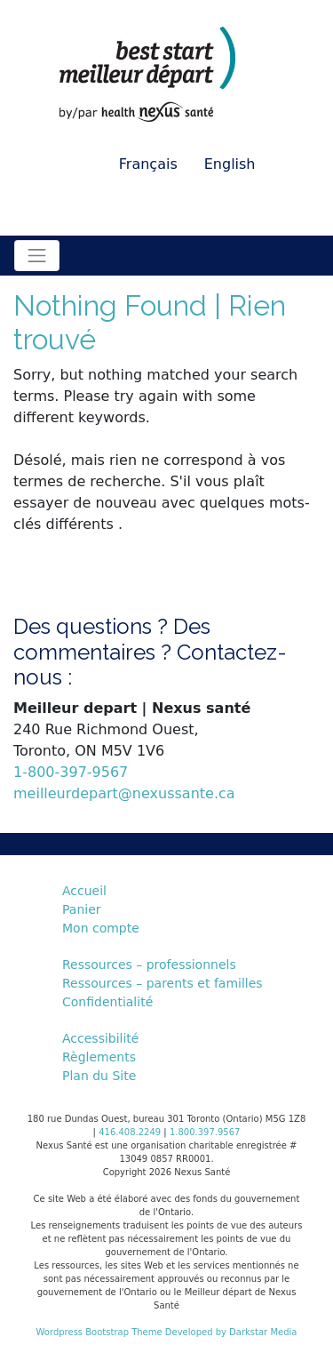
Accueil (84, 891)
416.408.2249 (130, 1132)
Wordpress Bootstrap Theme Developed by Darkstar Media (166, 1332)
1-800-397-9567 (70, 772)
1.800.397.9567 (205, 1132)
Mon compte (100, 928)
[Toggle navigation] (36, 255)
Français (148, 164)
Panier (81, 909)
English (230, 164)
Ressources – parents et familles (162, 983)
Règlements (99, 1057)
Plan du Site (99, 1076)
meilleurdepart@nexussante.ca (124, 793)
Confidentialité (107, 1002)
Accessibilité (100, 1038)
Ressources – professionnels (149, 964)
